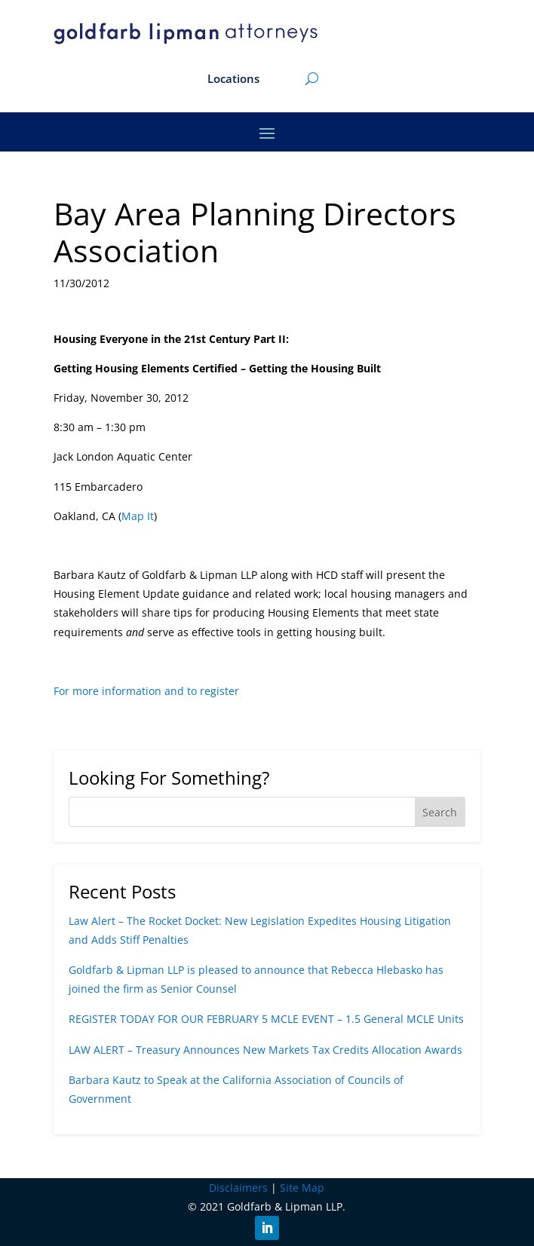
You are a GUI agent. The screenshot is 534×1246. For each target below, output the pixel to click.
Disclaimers (238, 1187)
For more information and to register (146, 691)
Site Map (302, 1187)
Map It (137, 516)
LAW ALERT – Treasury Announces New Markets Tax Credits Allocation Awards (265, 1049)
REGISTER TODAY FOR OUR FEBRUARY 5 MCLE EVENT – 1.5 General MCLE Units (266, 1019)
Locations (233, 79)
